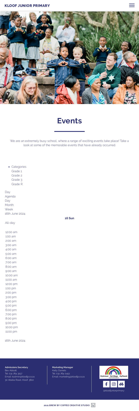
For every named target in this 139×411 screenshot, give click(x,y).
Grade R (17, 184)
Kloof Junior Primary (27, 6)
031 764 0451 (63, 373)
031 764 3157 (15, 373)
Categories (18, 166)
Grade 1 (16, 171)
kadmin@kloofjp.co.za (23, 376)
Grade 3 (16, 179)
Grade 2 (16, 175)
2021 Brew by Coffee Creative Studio (67, 405)
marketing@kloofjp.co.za (72, 376)
